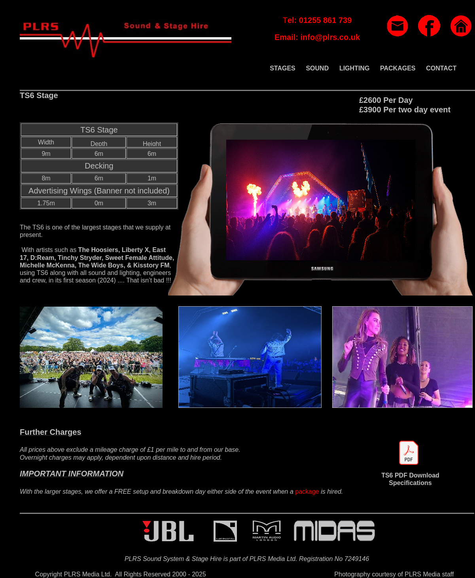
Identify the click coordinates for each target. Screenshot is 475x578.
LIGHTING (354, 68)
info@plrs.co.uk (330, 37)
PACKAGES (398, 68)
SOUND (317, 68)
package (307, 491)
